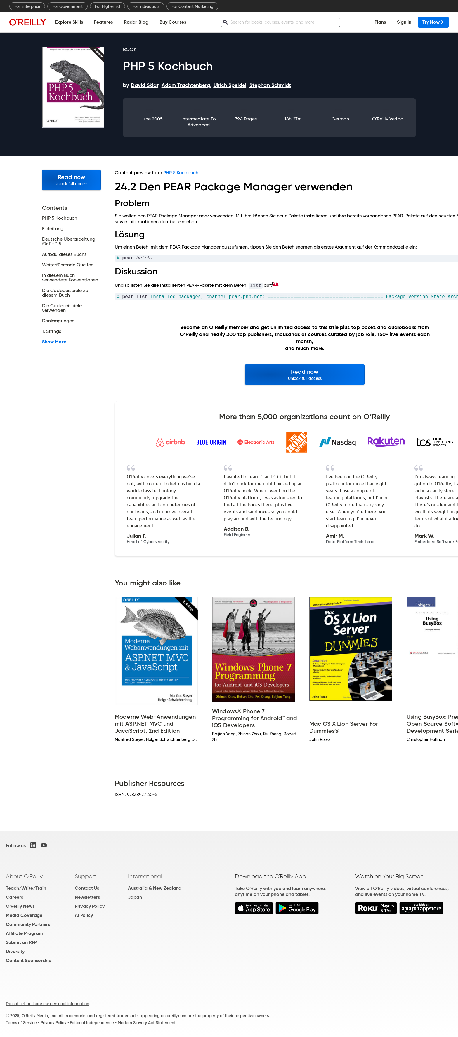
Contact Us (87, 888)
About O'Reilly (24, 876)
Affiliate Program (24, 933)
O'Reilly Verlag (387, 119)
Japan (135, 897)
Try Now (433, 22)
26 (275, 283)
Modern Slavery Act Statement (147, 1022)
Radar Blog (136, 22)
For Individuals (145, 6)
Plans (380, 22)
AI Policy (84, 915)
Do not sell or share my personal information (47, 1003)
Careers (14, 897)
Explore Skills (69, 22)
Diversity (15, 951)
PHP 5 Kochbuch (180, 172)
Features (103, 22)
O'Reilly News (20, 906)
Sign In (404, 22)
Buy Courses (172, 22)
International (145, 876)
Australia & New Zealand (154, 888)
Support (85, 876)
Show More (54, 342)
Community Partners (28, 924)
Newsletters (87, 897)
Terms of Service (21, 1022)
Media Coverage (24, 915)
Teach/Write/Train (26, 888)
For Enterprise (27, 6)
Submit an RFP (21, 942)
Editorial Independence (92, 1022)
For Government (67, 6)
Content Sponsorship (28, 960)
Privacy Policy (90, 906)
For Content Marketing (192, 6)
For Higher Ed (107, 6)
